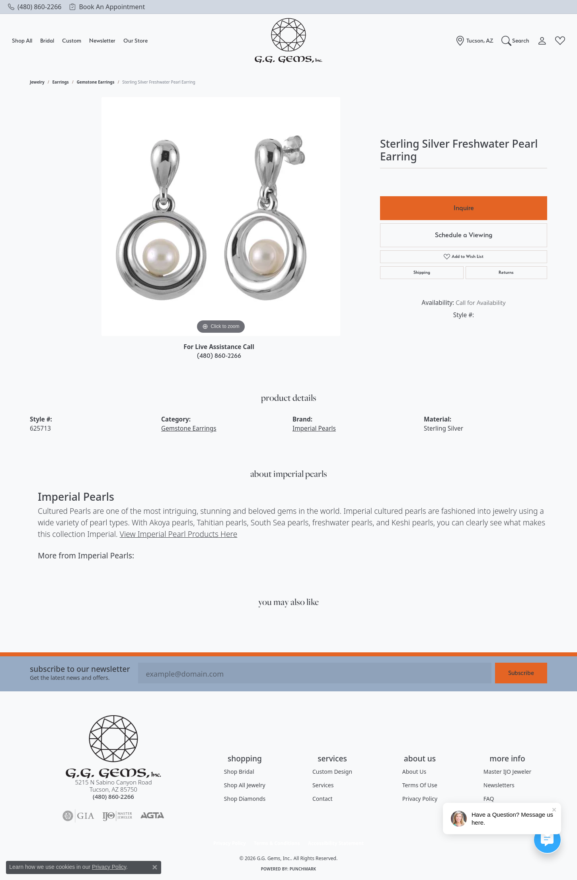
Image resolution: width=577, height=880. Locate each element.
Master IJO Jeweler (507, 771)
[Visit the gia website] (78, 816)
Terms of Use (419, 785)
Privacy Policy (419, 798)
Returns (506, 272)
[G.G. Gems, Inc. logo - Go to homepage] (288, 40)
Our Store (135, 40)
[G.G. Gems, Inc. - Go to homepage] (113, 747)
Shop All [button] (22, 40)
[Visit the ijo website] (117, 816)
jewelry (37, 82)
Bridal (47, 40)
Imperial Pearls (314, 428)
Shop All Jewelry (244, 785)
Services (322, 785)
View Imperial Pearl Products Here (179, 534)
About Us (414, 771)
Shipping (421, 272)
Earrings (61, 82)
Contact (322, 798)
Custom (71, 40)
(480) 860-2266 (219, 355)
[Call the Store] (113, 796)
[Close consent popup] (154, 867)
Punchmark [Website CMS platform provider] (303, 869)
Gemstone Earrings (96, 82)
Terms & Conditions (277, 843)
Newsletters (499, 785)
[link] (34, 7)
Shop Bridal (239, 771)
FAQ (488, 798)
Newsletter (102, 40)
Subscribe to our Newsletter (80, 668)
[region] (220, 216)
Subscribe (521, 673)
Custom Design (332, 771)
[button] (515, 40)
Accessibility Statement (336, 843)
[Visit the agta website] (152, 816)
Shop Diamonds (244, 798)
